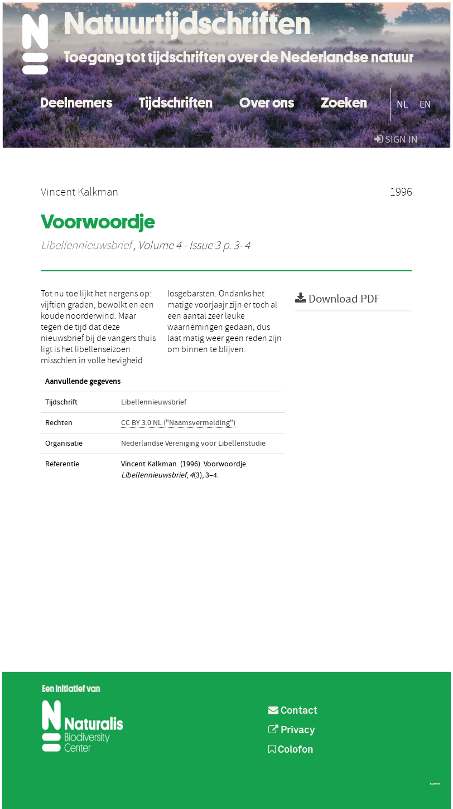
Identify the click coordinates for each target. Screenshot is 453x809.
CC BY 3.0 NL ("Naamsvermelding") (178, 422)
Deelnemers (76, 101)
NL (402, 104)
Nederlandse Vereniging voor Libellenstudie (193, 443)
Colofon (291, 750)
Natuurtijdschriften (187, 23)
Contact (292, 711)
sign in (396, 139)
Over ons (266, 101)
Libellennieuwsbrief (86, 245)
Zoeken (344, 101)
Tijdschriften (176, 101)
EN (425, 104)
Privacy (291, 730)
